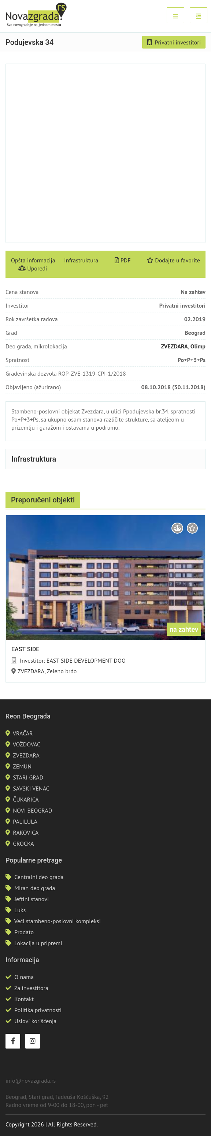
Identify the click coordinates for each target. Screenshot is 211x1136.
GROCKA (23, 843)
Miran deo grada (34, 888)
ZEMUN (22, 766)
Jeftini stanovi (31, 899)
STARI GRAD (28, 777)
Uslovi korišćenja (35, 1021)
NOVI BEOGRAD (32, 810)
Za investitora (31, 988)
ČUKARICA (25, 799)
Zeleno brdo (62, 671)
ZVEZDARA (174, 346)
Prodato (24, 932)
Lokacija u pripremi (38, 943)
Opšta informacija (33, 260)
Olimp (198, 346)
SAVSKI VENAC (31, 788)
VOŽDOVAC (26, 744)
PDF (123, 260)
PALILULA (25, 821)
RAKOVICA (25, 832)
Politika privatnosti (38, 1010)
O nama (24, 977)
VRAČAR (23, 733)
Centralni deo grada (38, 877)
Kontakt (24, 999)
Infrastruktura (81, 260)
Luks (20, 910)
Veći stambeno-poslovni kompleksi (57, 921)
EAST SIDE (25, 649)
